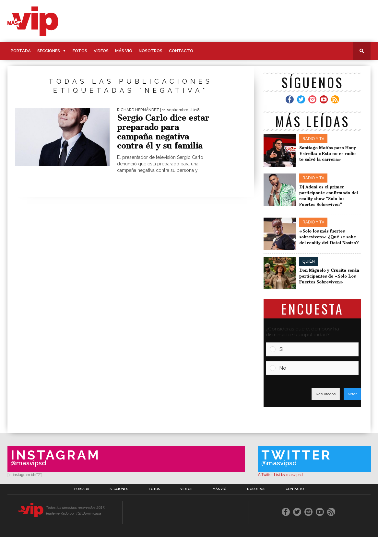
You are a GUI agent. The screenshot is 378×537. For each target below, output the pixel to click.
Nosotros (150, 50)
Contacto (181, 50)
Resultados (326, 394)
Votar (352, 394)
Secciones (48, 50)
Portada (21, 50)
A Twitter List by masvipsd (280, 474)
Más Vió (123, 50)
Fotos (80, 50)
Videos (101, 50)
